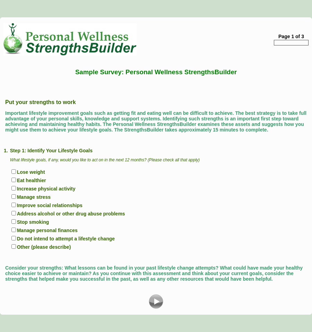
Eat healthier (31, 180)
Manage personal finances (47, 230)
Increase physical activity (46, 188)
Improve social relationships (50, 205)
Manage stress (34, 197)
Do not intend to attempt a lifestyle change (66, 238)
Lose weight (31, 172)
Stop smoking (33, 222)
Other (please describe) (44, 247)
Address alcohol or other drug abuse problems (71, 213)
